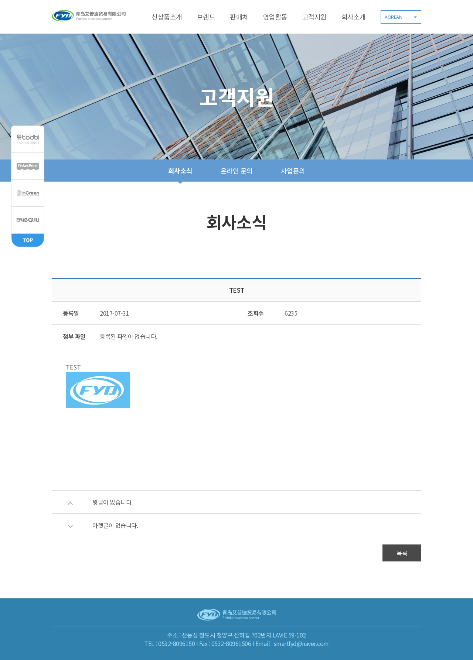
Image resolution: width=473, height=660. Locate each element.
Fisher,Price (27, 166)
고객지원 (314, 16)
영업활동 (275, 16)
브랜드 (206, 16)
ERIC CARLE (27, 220)
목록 (402, 553)
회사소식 (180, 170)
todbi (27, 139)
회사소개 (353, 16)
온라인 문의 (237, 170)
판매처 (239, 16)
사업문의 (293, 170)
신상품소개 (167, 16)
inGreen (27, 193)
